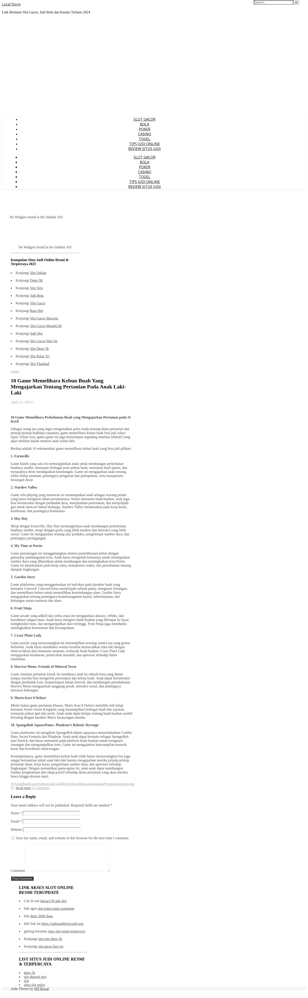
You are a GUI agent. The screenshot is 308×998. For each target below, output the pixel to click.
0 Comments (41, 788)
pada (100, 784)
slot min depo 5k (50, 944)
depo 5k (29, 978)
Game (15, 371)
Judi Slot (36, 333)
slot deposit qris (35, 982)
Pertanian (110, 784)
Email (16, 821)
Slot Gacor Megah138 (45, 326)
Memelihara (69, 784)
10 (12, 784)
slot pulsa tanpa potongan (56, 914)
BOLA (144, 124)
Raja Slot (36, 311)
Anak (18, 784)
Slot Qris (36, 288)
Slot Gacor (37, 303)
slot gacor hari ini (50, 952)
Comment (18, 876)
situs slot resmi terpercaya (66, 936)
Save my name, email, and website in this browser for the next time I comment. (72, 838)
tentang (122, 784)
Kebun (43, 784)
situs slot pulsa (34, 990)
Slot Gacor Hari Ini (43, 341)
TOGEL (144, 138)
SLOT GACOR (144, 119)
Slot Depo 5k (39, 349)
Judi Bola (36, 295)
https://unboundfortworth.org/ (62, 929)
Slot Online (38, 273)
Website (16, 829)
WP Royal (41, 994)
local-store (23, 788)
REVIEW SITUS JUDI (144, 148)
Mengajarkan (87, 784)
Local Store (11, 4)
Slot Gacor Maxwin (44, 318)
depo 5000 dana (41, 921)
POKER (144, 129)
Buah (26, 784)
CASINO (144, 134)
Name (16, 813)
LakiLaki (54, 784)
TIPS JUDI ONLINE (144, 143)
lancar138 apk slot (53, 906)
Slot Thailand (39, 364)
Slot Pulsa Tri (39, 356)
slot (26, 986)
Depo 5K (36, 280)
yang (130, 784)
